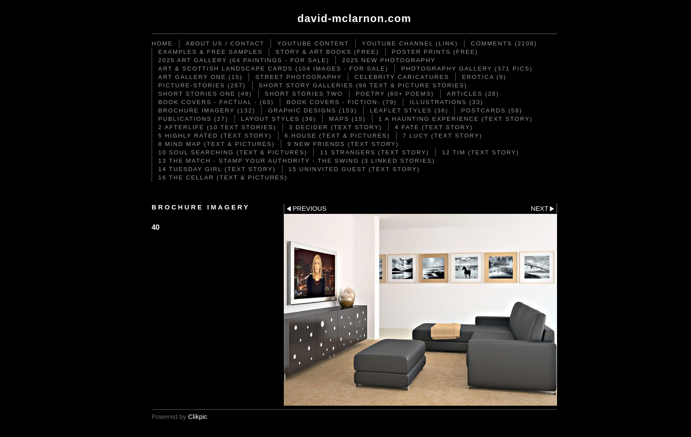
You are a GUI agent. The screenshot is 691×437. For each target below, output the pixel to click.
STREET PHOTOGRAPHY (298, 77)
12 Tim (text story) (480, 152)
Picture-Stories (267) (202, 85)
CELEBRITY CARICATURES (401, 77)
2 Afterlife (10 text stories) (217, 127)
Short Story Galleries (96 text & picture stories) (363, 85)
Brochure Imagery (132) (206, 110)
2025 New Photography (388, 60)
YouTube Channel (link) (410, 43)
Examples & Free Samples (210, 52)
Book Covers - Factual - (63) (216, 102)
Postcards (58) (491, 110)
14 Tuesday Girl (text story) (217, 169)
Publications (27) (193, 119)
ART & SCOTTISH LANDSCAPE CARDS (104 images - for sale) (273, 68)
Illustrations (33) (446, 102)
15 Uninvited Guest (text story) (354, 169)
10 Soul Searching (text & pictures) (232, 152)
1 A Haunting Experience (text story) (456, 119)
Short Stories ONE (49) (205, 93)
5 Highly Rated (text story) (215, 135)
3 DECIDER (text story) (335, 127)
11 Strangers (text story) (374, 152)
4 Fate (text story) (434, 127)
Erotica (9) (484, 77)
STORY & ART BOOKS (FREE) (327, 52)
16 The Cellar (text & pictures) (222, 177)
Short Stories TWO (304, 93)
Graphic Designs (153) (312, 110)
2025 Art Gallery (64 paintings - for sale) (243, 60)
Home (162, 43)
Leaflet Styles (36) (409, 110)
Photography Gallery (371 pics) (466, 68)
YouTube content (313, 43)
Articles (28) (473, 93)
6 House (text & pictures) (337, 135)
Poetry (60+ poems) (395, 93)
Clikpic (198, 416)
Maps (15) (347, 119)
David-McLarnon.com (354, 18)
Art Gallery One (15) (200, 77)
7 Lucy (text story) (442, 135)
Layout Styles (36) (278, 119)
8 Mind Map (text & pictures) (216, 144)
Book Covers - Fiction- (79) (341, 102)
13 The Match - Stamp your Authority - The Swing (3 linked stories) (296, 160)
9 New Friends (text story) (343, 144)
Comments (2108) (504, 43)
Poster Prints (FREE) (435, 52)
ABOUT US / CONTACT (225, 43)
